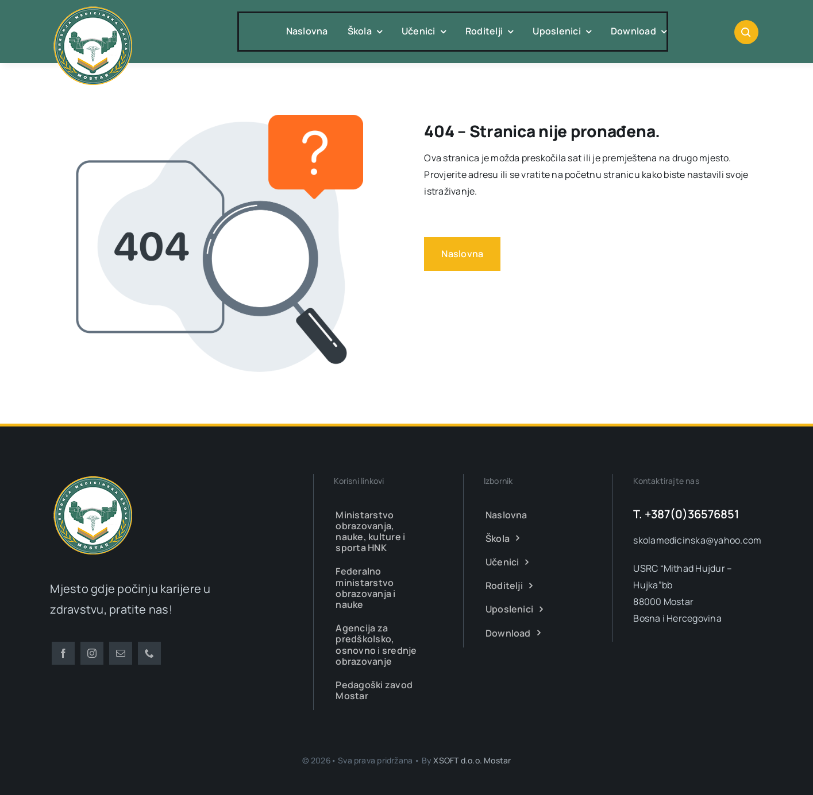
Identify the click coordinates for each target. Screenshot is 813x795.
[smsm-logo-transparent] (93, 7)
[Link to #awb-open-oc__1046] (746, 32)
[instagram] (91, 653)
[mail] (120, 653)
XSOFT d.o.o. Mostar (472, 760)
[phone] (149, 653)
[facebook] (63, 653)
